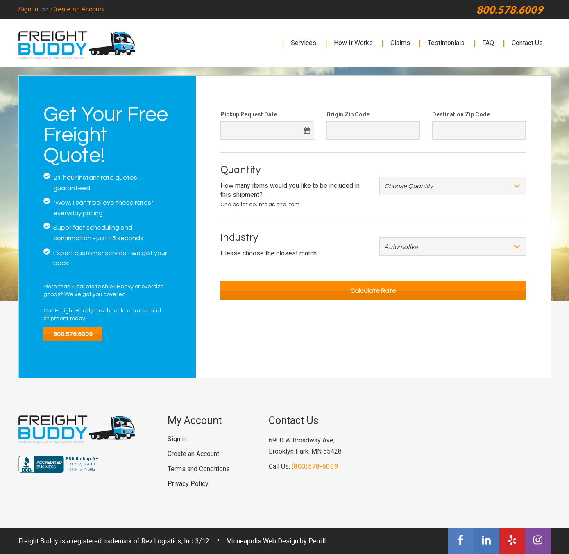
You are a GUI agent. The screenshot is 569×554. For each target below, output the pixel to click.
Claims (400, 43)
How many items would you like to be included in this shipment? (290, 190)
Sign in (28, 9)
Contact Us (527, 43)
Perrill (317, 541)
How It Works (353, 43)
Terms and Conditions (199, 469)
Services (303, 43)
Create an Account (78, 9)
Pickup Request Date (248, 114)
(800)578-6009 (315, 466)
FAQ (488, 43)
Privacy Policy (188, 484)
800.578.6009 (509, 9)
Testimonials (446, 43)
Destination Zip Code (461, 114)
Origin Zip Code (348, 114)
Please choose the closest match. (269, 253)
